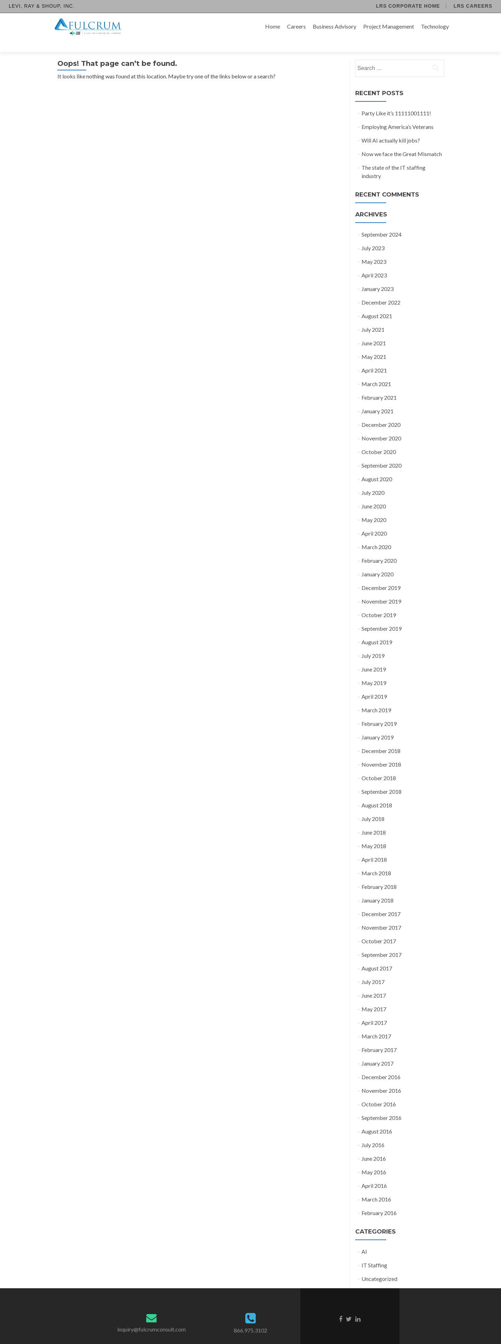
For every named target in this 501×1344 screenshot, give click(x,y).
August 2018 (376, 793)
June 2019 (373, 657)
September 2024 (381, 222)
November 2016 (381, 1078)
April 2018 (374, 847)
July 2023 (372, 235)
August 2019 (376, 630)
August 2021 (376, 303)
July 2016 (372, 1132)
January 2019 (377, 725)
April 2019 (374, 684)
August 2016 (376, 1119)
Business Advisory (334, 26)
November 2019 (381, 589)
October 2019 (378, 602)
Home (272, 26)
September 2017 (381, 942)
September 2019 (381, 616)
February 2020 (379, 548)
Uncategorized (379, 1266)
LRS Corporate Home (408, 6)
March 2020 (376, 534)
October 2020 (378, 439)
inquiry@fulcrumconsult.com (151, 1317)
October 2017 (378, 929)
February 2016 (379, 1200)
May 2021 (373, 344)
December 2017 (380, 901)
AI (364, 1239)
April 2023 (374, 263)
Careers (296, 26)
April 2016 (374, 1173)
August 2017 (376, 956)
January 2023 (377, 276)
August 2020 (376, 466)
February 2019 (379, 711)
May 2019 (373, 670)
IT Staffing (374, 1253)
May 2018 (373, 833)
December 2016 (380, 1064)
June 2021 (373, 331)
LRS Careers (473, 6)
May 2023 (373, 249)
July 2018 (372, 806)
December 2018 (380, 738)
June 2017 (373, 983)
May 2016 (373, 1160)
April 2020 (374, 521)
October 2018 (378, 765)
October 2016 (378, 1092)
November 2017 (381, 915)
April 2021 (374, 358)
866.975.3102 (250, 1318)
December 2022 (380, 290)
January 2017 (377, 1051)
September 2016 (381, 1105)
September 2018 (381, 779)
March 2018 (376, 861)
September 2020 (381, 453)
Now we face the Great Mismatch (401, 141)
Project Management (388, 26)
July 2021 (372, 317)
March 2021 (376, 371)
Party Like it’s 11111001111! (396, 101)
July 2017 (372, 969)
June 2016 (373, 1146)
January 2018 (377, 888)
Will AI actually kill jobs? (390, 128)
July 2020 (372, 480)
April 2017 (374, 1010)
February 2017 (379, 1037)
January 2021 (377, 398)
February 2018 (379, 874)
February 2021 (379, 385)
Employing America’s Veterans (397, 114)
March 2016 (376, 1187)
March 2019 (376, 697)
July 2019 (372, 643)
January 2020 (377, 562)
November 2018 (381, 752)
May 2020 (373, 507)
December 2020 (380, 412)
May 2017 (373, 996)
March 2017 (376, 1024)
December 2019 (380, 575)
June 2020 (373, 494)
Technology (435, 26)
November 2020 (381, 426)
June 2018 (373, 820)
